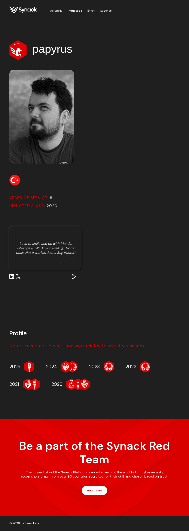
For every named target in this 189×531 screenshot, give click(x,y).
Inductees (75, 11)
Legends (106, 11)
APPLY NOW (94, 490)
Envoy (91, 11)
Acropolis (56, 11)
